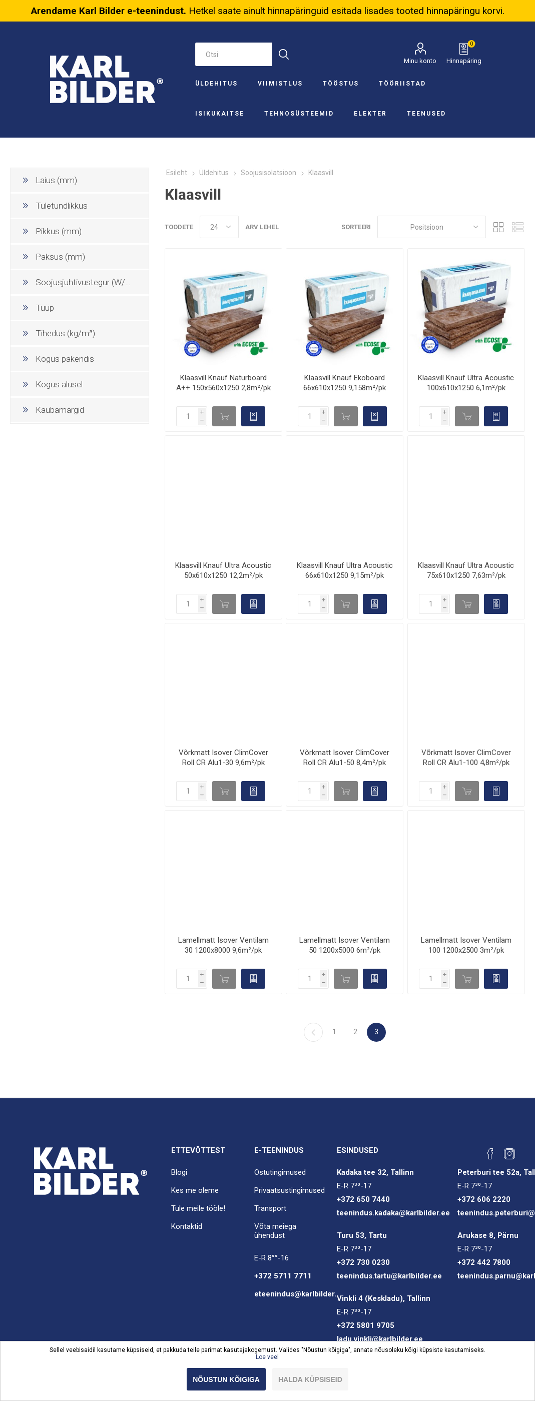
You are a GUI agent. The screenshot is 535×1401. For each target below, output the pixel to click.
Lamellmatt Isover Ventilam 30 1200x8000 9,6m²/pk (223, 945)
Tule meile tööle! (198, 1208)
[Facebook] (490, 1154)
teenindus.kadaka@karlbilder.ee (393, 1212)
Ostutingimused (280, 1172)
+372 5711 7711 (283, 1275)
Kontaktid (186, 1226)
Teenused (426, 113)
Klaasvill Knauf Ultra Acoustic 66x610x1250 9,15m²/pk (345, 570)
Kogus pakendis (65, 359)
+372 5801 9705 (365, 1325)
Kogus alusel (59, 384)
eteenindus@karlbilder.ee (299, 1293)
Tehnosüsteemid (299, 113)
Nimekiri (517, 227)
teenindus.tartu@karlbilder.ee (389, 1275)
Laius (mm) (56, 180)
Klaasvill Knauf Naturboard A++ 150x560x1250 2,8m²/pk (223, 382)
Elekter (370, 113)
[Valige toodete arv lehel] (219, 227)
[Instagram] (509, 1154)
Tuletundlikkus (62, 206)
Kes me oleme (195, 1190)
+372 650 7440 (363, 1199)
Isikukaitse (219, 113)
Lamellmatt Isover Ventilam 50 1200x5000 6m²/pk (344, 945)
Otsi (283, 54)
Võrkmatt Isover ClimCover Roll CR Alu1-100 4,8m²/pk (466, 757)
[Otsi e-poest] (233, 54)
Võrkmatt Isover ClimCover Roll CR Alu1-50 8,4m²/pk (344, 757)
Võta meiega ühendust (275, 1231)
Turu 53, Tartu (362, 1235)
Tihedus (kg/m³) (65, 333)
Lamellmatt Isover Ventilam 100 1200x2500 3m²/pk (466, 945)
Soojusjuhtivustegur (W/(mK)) (91, 282)
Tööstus (341, 83)
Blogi (179, 1172)
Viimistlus (280, 83)
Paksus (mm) (60, 257)
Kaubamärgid (60, 410)
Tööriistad (402, 83)
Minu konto (420, 61)
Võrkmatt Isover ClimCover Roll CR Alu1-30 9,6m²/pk (223, 757)
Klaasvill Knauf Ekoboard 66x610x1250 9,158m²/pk (344, 382)
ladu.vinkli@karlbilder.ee (380, 1338)
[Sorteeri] (431, 227)
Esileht (176, 173)
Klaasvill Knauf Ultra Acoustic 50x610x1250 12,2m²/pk (223, 570)
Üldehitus (216, 83)
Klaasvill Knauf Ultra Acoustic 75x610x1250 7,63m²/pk (466, 570)
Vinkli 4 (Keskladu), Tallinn (383, 1298)
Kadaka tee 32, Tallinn (375, 1172)
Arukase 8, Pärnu (487, 1235)
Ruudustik (498, 227)
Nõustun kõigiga (226, 1379)
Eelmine (313, 1032)
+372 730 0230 (363, 1262)
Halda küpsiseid (310, 1379)
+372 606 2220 (483, 1199)
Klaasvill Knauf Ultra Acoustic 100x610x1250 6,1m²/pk (466, 382)
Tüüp (45, 308)
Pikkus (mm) (59, 231)
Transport (270, 1208)
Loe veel (267, 1356)
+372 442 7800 (483, 1262)
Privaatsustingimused (289, 1190)
